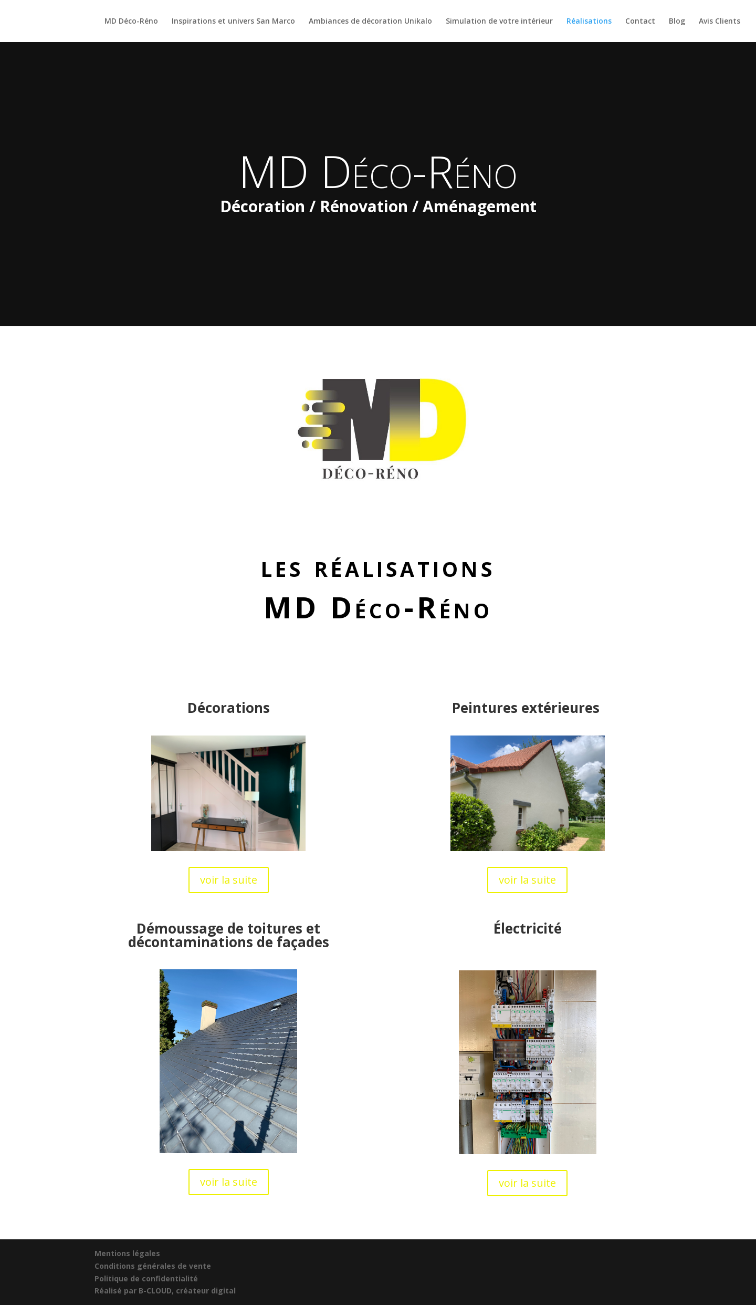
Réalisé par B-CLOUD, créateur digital (165, 1291)
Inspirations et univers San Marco (233, 21)
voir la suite (228, 880)
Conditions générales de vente (152, 1266)
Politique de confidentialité (146, 1278)
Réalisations (589, 21)
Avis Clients (719, 21)
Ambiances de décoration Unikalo (370, 21)
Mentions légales (127, 1253)
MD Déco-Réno (131, 21)
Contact (640, 21)
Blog (677, 21)
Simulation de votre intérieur (499, 21)
